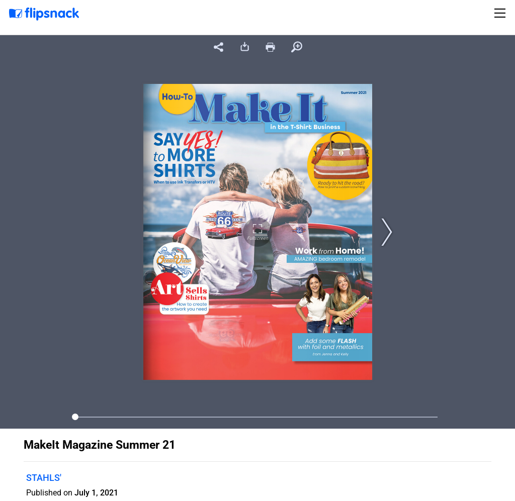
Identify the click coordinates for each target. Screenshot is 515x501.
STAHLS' (43, 477)
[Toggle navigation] (501, 13)
